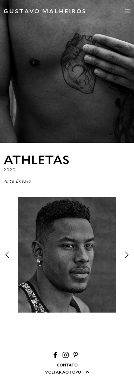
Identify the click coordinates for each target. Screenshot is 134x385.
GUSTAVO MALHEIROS (45, 11)
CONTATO (67, 365)
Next (126, 254)
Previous (7, 254)
